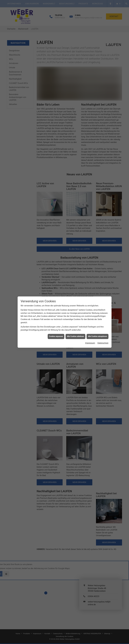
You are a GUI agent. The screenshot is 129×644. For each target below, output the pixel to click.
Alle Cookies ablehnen (75, 335)
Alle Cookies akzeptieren (97, 335)
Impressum (90, 342)
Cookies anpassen (56, 335)
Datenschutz (102, 342)
